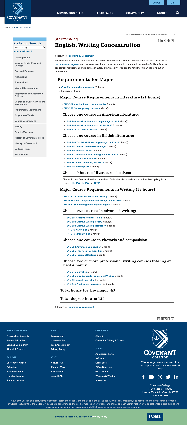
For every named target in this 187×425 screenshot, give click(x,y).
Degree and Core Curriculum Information (30, 102)
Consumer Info (58, 340)
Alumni (99, 336)
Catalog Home (22, 57)
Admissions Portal (104, 353)
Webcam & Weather (105, 376)
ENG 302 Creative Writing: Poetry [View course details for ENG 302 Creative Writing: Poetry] (84, 221)
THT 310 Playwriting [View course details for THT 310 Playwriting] (76, 229)
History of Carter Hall (26, 143)
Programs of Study (24, 115)
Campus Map (58, 367)
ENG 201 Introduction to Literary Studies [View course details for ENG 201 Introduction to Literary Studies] (85, 104)
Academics (104, 13)
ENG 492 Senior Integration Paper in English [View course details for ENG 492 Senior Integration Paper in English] (87, 204)
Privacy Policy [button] (99, 417)
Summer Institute (15, 380)
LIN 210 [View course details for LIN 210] (96, 183)
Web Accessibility (60, 344)
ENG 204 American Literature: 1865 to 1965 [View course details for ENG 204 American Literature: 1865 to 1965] (89, 125)
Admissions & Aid (70, 13)
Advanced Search (23, 51)
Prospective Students (18, 336)
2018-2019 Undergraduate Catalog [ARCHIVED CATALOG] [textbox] (146, 34)
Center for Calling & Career (109, 340)
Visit (173, 2)
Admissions (21, 76)
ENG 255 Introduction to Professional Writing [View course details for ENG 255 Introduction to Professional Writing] (90, 276)
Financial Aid (21, 82)
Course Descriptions (25, 120)
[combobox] (150, 34)
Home (7, 28)
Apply (156, 2)
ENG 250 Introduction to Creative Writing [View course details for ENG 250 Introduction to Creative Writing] (86, 196)
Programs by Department (28, 109)
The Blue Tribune (15, 376)
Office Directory (103, 367)
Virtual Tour (57, 362)
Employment (57, 336)
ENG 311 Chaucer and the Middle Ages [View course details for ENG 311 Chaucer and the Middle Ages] (86, 146)
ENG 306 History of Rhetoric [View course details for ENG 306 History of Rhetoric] (81, 254)
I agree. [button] (155, 416)
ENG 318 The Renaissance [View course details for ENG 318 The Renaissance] (79, 150)
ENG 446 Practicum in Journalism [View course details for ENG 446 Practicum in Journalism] (83, 284)
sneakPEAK (57, 376)
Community (135, 13)
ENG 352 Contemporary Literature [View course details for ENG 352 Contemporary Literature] (82, 108)
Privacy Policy (58, 349)
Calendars (12, 367)
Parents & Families (16, 340)
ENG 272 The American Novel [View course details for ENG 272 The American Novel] (82, 129)
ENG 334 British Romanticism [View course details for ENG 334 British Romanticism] (81, 158)
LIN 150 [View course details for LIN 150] (85, 183)
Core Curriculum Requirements (77, 87)
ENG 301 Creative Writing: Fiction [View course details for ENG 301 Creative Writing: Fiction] (84, 217)
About (162, 13)
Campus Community (17, 344)
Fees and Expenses (24, 71)
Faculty (18, 126)
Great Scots (101, 362)
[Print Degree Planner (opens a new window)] (158, 40)
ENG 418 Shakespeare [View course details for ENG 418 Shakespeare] (77, 166)
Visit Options (58, 371)
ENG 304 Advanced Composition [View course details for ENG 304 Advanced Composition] (83, 246)
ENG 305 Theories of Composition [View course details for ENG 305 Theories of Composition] (84, 250)
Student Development (26, 88)
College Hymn (22, 149)
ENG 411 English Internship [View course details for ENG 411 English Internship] (80, 280)
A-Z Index (100, 358)
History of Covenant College (29, 137)
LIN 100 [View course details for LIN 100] (76, 183)
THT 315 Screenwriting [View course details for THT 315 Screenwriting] (78, 233)
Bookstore (100, 380)
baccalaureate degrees (67, 64)
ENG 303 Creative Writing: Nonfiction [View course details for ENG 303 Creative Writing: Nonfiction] (86, 225)
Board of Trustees (24, 132)
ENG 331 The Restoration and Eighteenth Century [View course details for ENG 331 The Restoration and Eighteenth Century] (92, 154)
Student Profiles (15, 371)
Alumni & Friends (16, 349)
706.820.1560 (160, 395)
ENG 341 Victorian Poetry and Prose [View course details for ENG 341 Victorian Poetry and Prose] (85, 162)
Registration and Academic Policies (29, 94)
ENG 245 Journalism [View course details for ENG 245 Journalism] (77, 271)
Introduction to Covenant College (28, 64)
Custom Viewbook (16, 362)
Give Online (101, 371)
